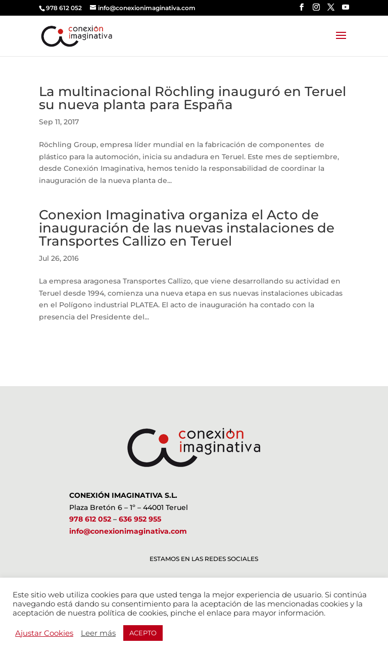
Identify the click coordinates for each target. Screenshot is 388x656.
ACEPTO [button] (143, 633)
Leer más (98, 633)
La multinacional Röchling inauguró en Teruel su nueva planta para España (192, 98)
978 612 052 (90, 519)
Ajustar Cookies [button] (44, 633)
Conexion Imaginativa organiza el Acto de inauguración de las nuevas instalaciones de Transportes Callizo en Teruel (186, 228)
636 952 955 (140, 519)
